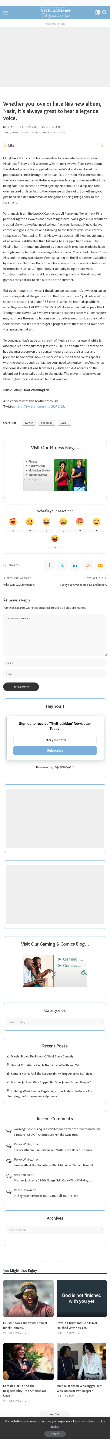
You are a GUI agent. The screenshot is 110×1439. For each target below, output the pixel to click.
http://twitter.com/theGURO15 (40, 406)
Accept (55, 1434)
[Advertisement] (55, 57)
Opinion (35, 132)
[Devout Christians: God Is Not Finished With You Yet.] (82, 1298)
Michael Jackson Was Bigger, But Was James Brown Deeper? (51, 1082)
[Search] (104, 12)
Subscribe (55, 750)
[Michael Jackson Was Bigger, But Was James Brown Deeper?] (82, 1361)
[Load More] (55, 1413)
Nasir (30, 290)
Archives (55, 1218)
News (24, 132)
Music (16, 132)
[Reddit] (87, 565)
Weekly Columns (54, 132)
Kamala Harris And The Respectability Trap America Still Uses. (52, 1074)
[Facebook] (49, 565)
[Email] (100, 565)
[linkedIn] (75, 565)
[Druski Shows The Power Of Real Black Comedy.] (28, 1298)
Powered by (55, 767)
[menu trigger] (7, 12)
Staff (11, 126)
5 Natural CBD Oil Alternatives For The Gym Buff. (46, 1134)
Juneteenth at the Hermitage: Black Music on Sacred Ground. (54, 1165)
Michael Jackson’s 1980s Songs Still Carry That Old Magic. (53, 1180)
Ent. (7, 132)
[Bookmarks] (97, 12)
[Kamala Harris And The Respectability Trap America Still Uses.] (28, 1361)
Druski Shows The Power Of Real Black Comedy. (42, 1056)
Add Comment (51, 126)
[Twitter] (62, 565)
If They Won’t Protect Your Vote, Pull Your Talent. (46, 1196)
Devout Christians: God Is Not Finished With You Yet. (45, 1065)
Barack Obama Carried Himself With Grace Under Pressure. (53, 1150)
